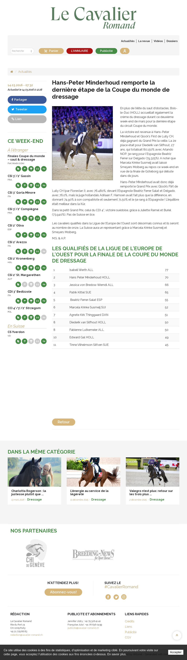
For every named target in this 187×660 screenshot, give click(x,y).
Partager (19, 99)
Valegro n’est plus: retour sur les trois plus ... (151, 492)
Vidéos (158, 41)
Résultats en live (37, 169)
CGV (128, 637)
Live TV (44, 169)
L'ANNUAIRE (79, 51)
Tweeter (19, 109)
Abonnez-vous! (63, 592)
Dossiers (172, 41)
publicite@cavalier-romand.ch (83, 628)
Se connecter (125, 51)
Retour (64, 422)
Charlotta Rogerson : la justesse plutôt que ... (28, 492)
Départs (24, 169)
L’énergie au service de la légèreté (89, 492)
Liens (128, 626)
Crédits (129, 621)
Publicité (106, 51)
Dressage (34, 499)
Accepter (176, 652)
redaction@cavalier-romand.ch (26, 635)
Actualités (127, 41)
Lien (17, 119)
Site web (18, 169)
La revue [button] (144, 41)
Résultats (31, 169)
